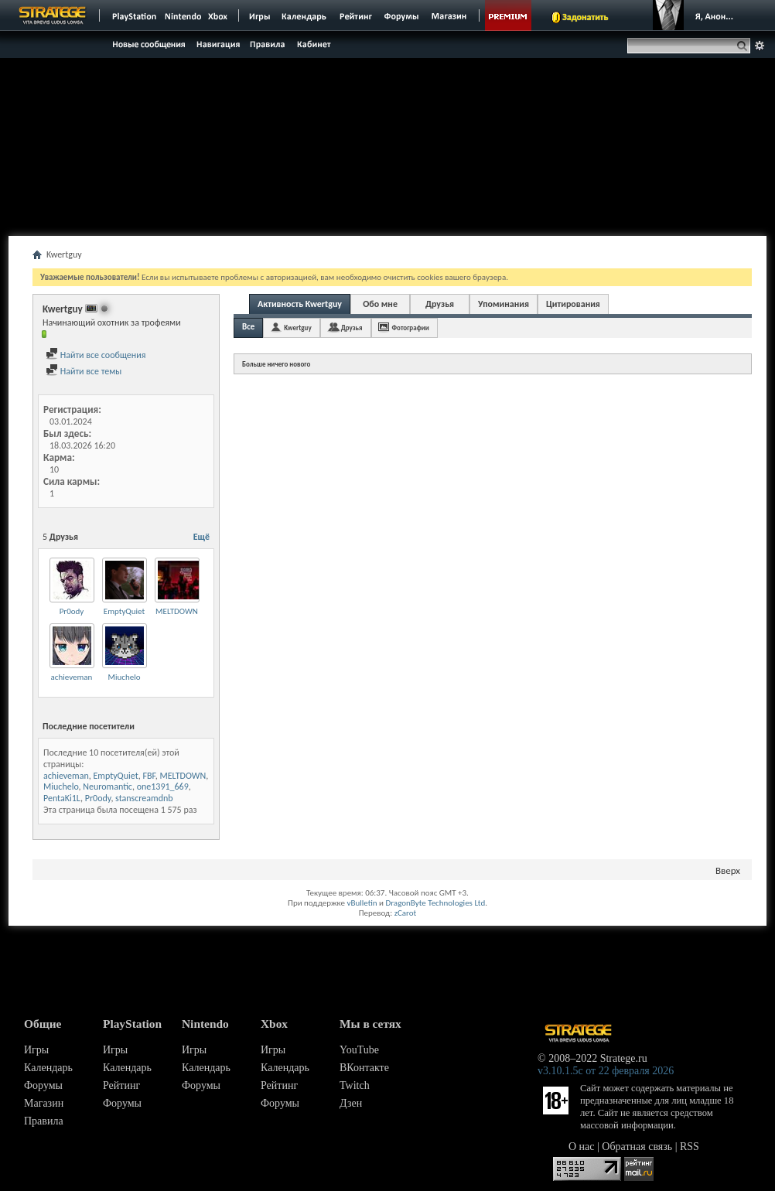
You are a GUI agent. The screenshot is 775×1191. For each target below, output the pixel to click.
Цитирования (573, 304)
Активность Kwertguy (300, 304)
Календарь (48, 1067)
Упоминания (503, 304)
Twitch (355, 1085)
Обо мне (380, 304)
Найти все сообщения (95, 355)
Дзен (351, 1103)
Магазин (43, 1103)
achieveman (72, 677)
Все (248, 327)
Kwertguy (297, 327)
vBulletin (362, 903)
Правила (43, 1121)
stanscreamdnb (144, 798)
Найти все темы (83, 371)
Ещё (201, 536)
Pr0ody (72, 611)
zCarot (405, 913)
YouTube (359, 1050)
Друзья (439, 304)
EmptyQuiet (124, 611)
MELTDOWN (176, 611)
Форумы (43, 1085)
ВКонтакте (364, 1067)
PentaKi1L (61, 798)
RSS (689, 1146)
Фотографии (410, 327)
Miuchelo (124, 677)
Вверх (727, 870)
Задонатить (585, 17)
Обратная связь (637, 1146)
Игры (36, 1050)
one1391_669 (163, 786)
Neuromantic (107, 786)
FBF (148, 775)
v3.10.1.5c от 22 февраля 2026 (606, 1071)
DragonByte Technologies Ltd (435, 903)
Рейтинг (121, 1085)
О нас (581, 1146)
